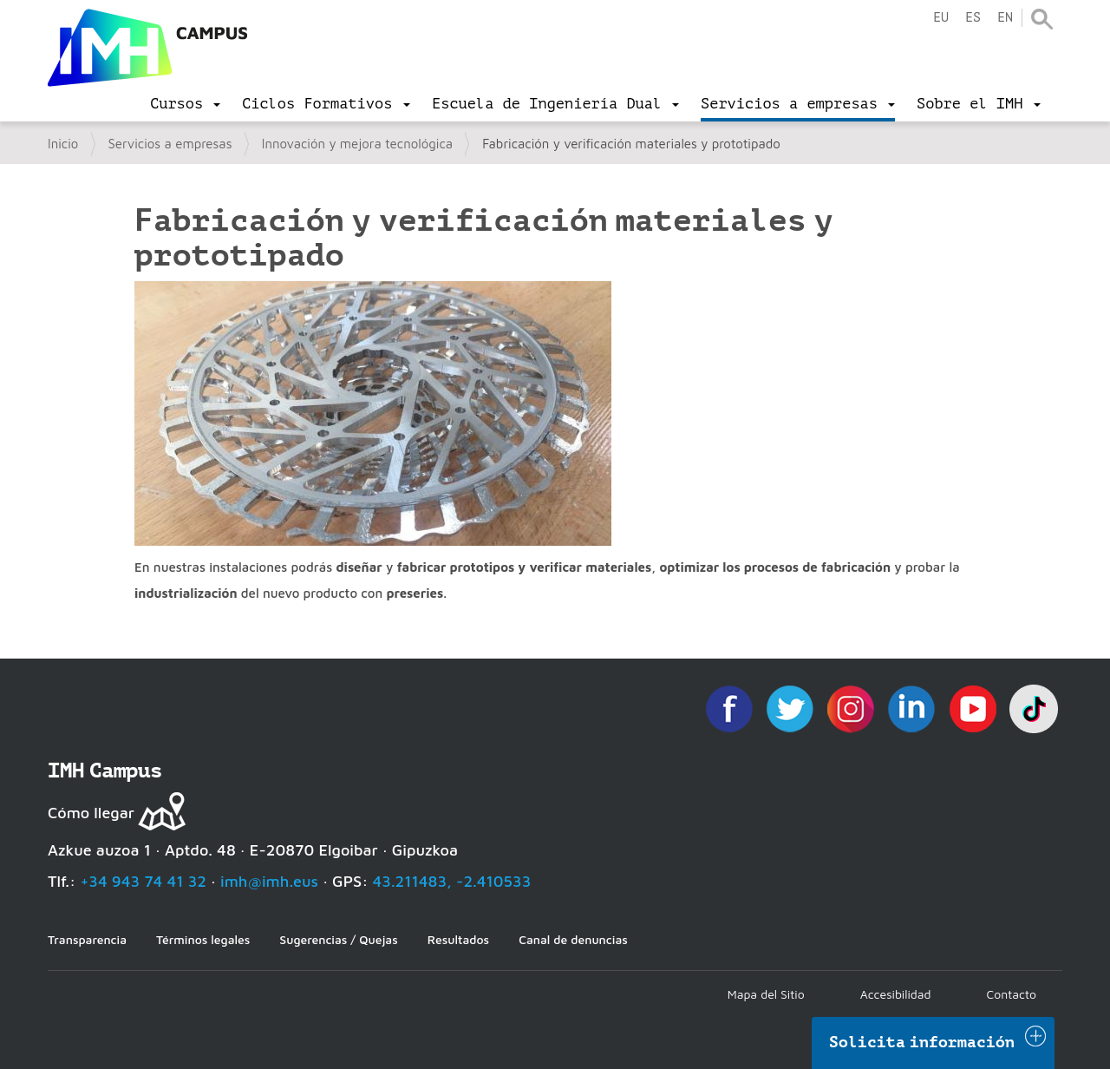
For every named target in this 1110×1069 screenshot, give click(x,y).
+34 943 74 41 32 (143, 881)
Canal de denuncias (573, 939)
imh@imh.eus (269, 881)
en (1005, 17)
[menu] (185, 104)
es (973, 17)
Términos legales (203, 939)
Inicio (63, 143)
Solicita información (922, 1042)
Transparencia (87, 939)
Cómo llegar (91, 812)
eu (941, 17)
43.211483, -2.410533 (452, 881)
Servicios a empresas (170, 143)
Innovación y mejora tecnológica (357, 143)
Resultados (458, 939)
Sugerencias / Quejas (338, 939)
